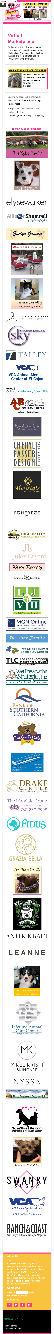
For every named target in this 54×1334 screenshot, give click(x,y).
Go (19, 1)
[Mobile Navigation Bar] (3, 3)
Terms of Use (11, 1326)
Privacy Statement (13, 1328)
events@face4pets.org (20, 115)
